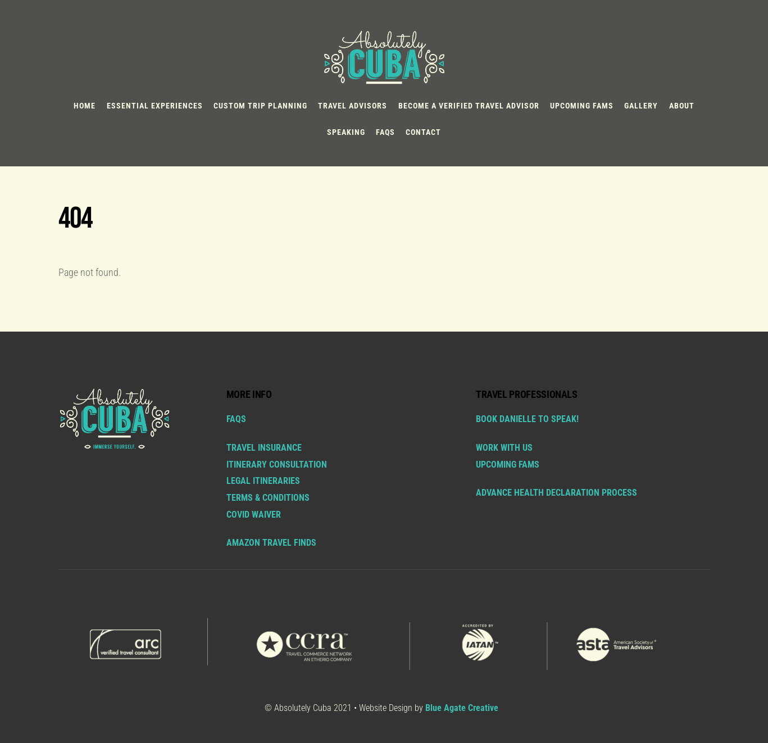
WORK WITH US (504, 447)
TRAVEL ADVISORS (352, 105)
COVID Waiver (253, 514)
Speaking (346, 132)
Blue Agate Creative (461, 708)
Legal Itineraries (263, 480)
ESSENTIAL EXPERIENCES (155, 105)
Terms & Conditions (268, 497)
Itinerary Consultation (276, 464)
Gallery (641, 105)
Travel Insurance (264, 447)
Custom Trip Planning (260, 105)
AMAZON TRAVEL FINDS (271, 542)
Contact (423, 132)
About (681, 105)
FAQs (385, 132)
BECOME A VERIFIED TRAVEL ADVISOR (468, 105)
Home (85, 105)
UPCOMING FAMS (507, 464)
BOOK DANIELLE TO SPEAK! (527, 419)
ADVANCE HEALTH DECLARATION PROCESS (556, 492)
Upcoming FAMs (582, 105)
